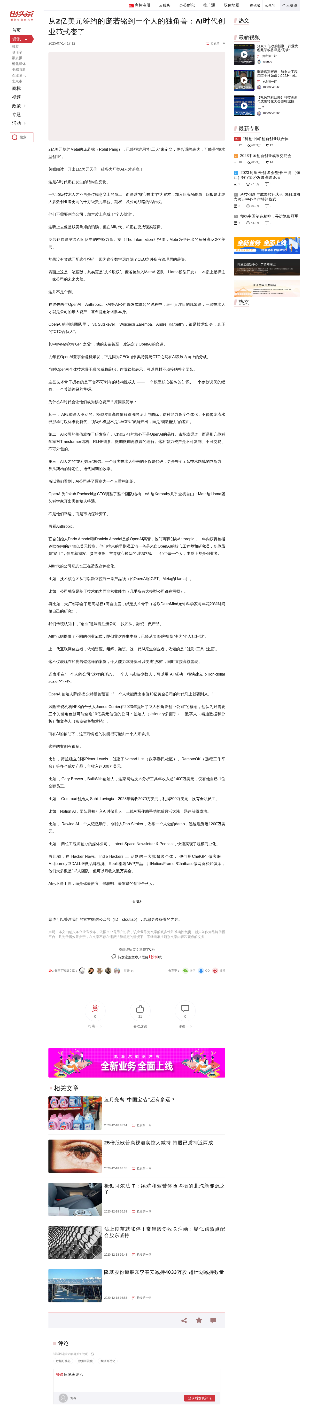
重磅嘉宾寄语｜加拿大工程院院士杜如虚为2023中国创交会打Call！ (277, 75)
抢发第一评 (218, 43)
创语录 (17, 52)
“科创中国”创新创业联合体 (266, 139)
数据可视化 (63, 1361)
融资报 (17, 58)
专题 (16, 114)
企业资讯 (19, 75)
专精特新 (19, 69)
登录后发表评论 (200, 1398)
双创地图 (231, 5)
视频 (16, 97)
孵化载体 (19, 64)
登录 (60, 1374)
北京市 (17, 81)
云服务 (164, 5)
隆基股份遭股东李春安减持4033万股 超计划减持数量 (164, 1272)
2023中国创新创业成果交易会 (265, 156)
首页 (16, 30)
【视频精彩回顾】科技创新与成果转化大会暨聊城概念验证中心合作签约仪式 (277, 101)
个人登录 (290, 5)
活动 (16, 123)
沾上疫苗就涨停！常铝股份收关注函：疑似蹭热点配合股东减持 (164, 1232)
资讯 (16, 39)
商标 (16, 88)
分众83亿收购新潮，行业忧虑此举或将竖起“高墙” (277, 48)
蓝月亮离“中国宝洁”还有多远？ (140, 1099)
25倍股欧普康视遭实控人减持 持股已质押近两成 (158, 1142)
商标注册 (142, 5)
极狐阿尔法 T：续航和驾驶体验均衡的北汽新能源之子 (164, 1189)
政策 (16, 105)
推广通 (209, 5)
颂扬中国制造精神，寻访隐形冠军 (269, 216)
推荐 (15, 46)
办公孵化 (187, 5)
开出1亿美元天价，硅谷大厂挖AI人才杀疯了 (105, 169)
